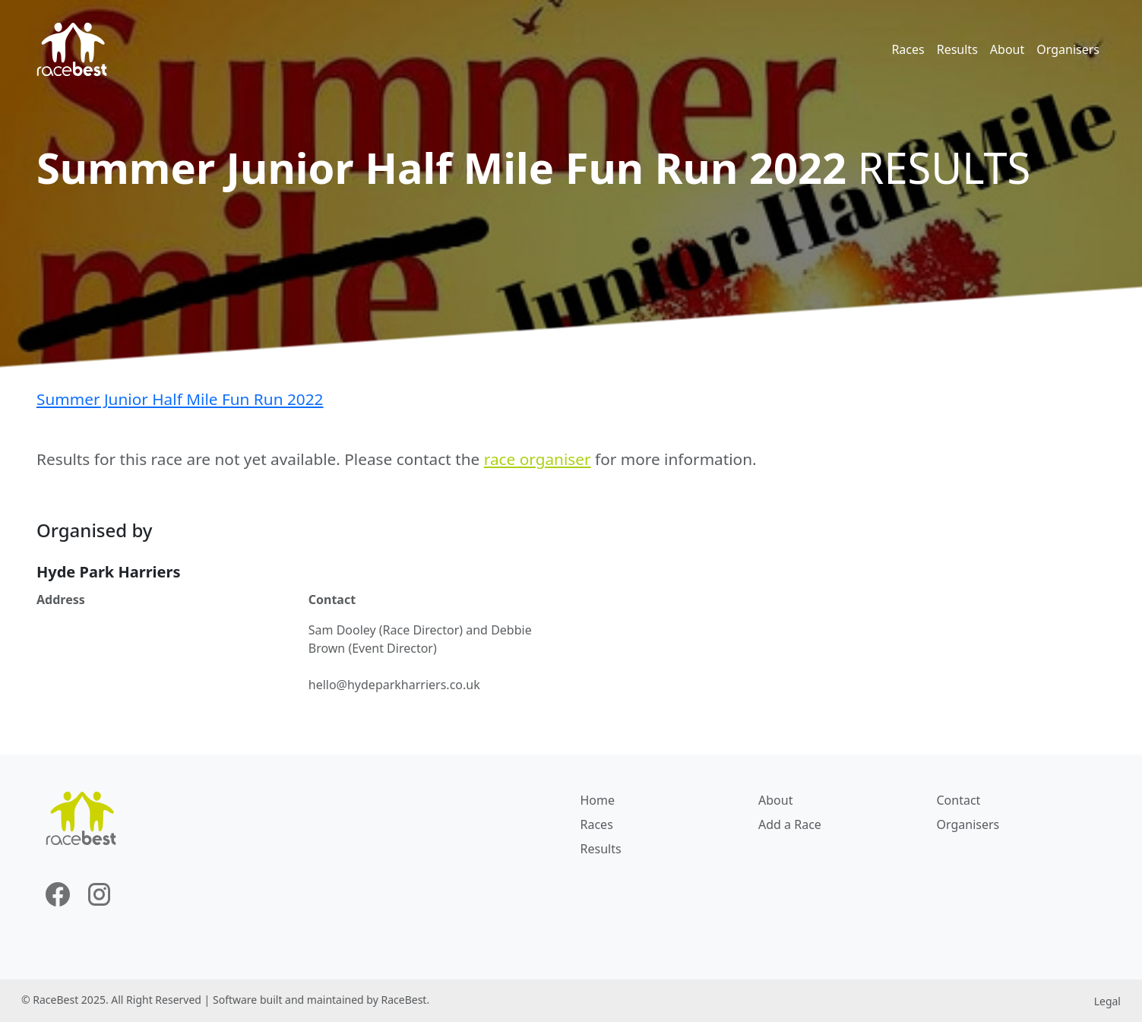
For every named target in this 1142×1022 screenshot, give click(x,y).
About (1007, 49)
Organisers (1067, 49)
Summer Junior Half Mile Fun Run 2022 (179, 399)
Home (597, 800)
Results (957, 49)
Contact (959, 800)
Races (907, 49)
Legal (1107, 1001)
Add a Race (789, 824)
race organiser (537, 459)
